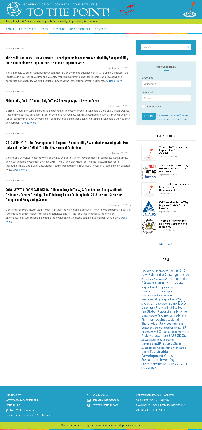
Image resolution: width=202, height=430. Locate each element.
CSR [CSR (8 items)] (178, 299)
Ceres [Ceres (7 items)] (145, 274)
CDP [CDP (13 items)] (184, 270)
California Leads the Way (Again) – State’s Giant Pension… (173, 205)
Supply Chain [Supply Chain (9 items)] (172, 343)
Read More (115, 80)
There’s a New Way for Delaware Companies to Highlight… (173, 223)
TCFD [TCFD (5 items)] (166, 364)
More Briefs (166, 243)
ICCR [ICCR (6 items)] (158, 319)
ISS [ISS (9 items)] (184, 327)
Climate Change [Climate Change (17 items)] (164, 274)
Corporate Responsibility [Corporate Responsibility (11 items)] (157, 289)
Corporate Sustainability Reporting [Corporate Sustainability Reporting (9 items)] (158, 297)
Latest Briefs (27, 29)
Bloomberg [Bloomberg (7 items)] (161, 270)
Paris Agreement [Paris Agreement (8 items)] (173, 331)
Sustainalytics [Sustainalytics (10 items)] (151, 364)
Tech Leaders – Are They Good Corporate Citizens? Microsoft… (174, 168)
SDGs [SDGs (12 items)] (181, 335)
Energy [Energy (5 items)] (174, 303)
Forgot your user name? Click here (172, 115)
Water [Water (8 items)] (152, 368)
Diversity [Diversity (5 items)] (145, 303)
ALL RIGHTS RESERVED (150, 409)
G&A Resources (80, 29)
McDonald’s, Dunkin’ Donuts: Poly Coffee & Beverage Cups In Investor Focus (52, 101)
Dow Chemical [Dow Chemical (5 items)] (163, 303)
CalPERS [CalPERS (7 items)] (174, 270)
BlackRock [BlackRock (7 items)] (147, 270)
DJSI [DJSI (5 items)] (153, 303)
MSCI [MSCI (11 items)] (157, 331)
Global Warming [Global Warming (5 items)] (149, 315)
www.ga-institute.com (105, 404)
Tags (44, 29)
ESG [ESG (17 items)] (182, 302)
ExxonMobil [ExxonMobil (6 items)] (148, 307)
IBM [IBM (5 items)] (152, 319)
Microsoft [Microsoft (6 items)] (147, 331)
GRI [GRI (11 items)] (161, 315)
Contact (101, 29)
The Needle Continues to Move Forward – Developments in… (174, 186)
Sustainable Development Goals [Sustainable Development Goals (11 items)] (157, 353)
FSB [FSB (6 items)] (143, 311)
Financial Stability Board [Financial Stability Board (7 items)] (170, 307)
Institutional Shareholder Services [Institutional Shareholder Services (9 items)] (160, 321)
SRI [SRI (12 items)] (160, 343)
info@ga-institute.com (106, 399)
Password (147, 92)
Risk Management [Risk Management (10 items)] (154, 335)
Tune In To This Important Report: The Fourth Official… (174, 150)
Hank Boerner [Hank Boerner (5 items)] (171, 315)
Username (147, 77)
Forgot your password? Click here (172, 119)
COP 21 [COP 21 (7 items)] (184, 274)
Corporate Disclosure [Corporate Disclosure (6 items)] (153, 279)
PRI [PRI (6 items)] (187, 331)
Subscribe (59, 29)
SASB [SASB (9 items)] (173, 335)
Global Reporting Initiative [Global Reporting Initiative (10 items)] (166, 311)
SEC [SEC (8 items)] (144, 339)
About (10, 29)
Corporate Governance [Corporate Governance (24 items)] (164, 280)
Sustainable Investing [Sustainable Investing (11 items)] (158, 359)
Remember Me (151, 106)
